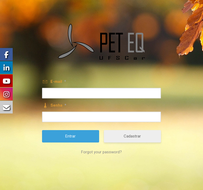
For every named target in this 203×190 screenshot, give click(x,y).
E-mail (58, 81)
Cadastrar (132, 136)
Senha (58, 105)
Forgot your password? (101, 152)
